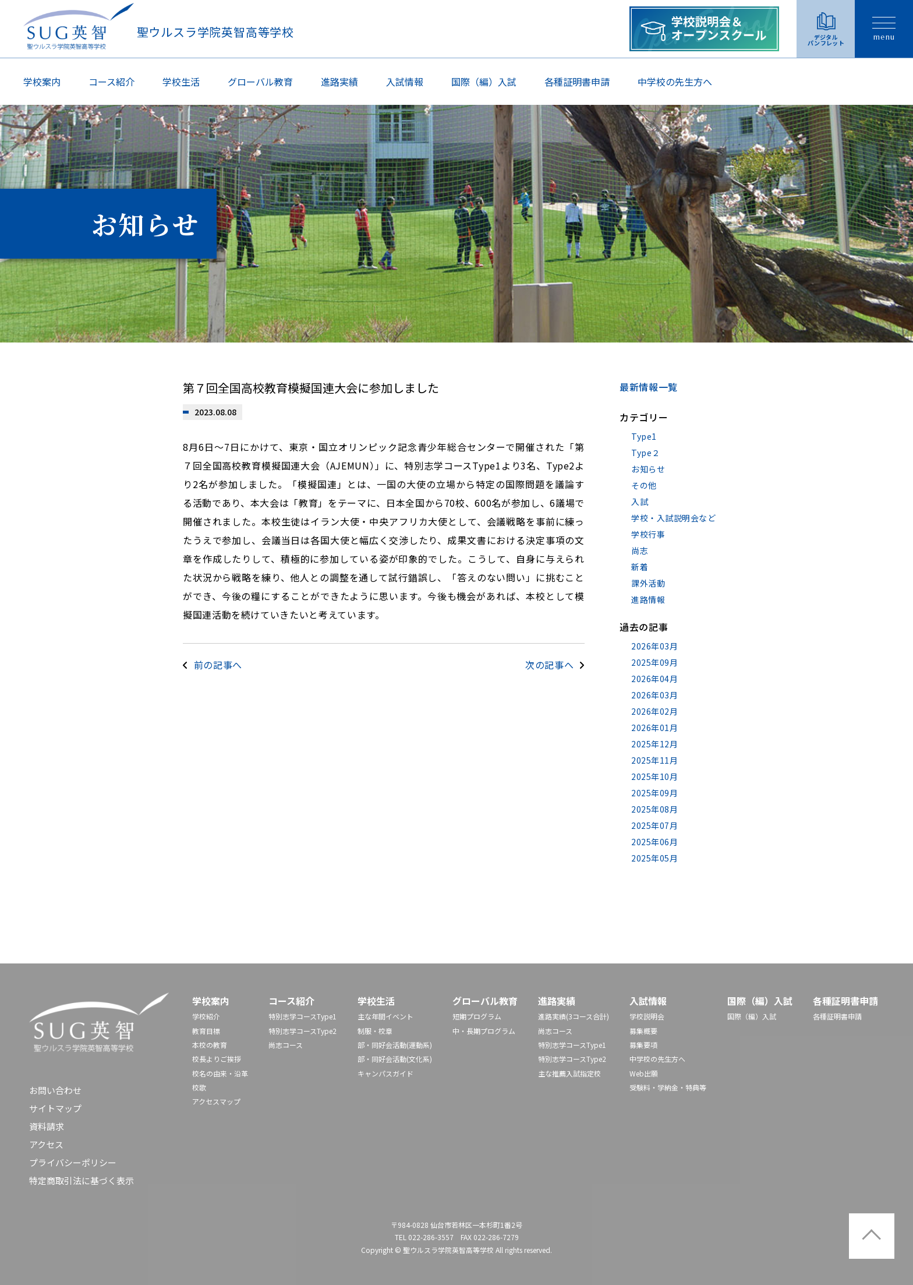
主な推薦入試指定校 (569, 1073)
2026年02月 (654, 711)
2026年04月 (654, 678)
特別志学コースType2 (302, 1031)
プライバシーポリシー (72, 1162)
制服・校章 (375, 1031)
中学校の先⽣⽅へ (675, 82)
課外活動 (648, 583)
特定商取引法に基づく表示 (81, 1180)
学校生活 (181, 82)
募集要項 (643, 1045)
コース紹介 (112, 82)
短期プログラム (476, 1016)
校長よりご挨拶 (216, 1059)
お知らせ (648, 469)
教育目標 (206, 1031)
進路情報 (648, 599)
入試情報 (404, 82)
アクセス (46, 1144)
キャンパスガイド (385, 1073)
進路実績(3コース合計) (573, 1016)
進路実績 (339, 82)
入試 (639, 501)
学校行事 (648, 534)
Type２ (645, 452)
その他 (644, 485)
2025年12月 (654, 744)
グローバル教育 (260, 82)
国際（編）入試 (483, 82)
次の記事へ (549, 665)
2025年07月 (654, 825)
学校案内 (42, 82)
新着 (639, 567)
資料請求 (46, 1126)
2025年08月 (654, 809)
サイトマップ (55, 1108)
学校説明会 (646, 1016)
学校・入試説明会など (673, 518)
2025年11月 (654, 760)
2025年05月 (654, 858)
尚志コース (285, 1045)
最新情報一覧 (649, 387)
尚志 (639, 550)
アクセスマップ (216, 1101)
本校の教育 (209, 1045)
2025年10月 (654, 776)
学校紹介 (206, 1016)
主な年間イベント (385, 1016)
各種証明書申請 (577, 82)
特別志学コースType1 (302, 1016)
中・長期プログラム (483, 1031)
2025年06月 (654, 842)
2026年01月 (654, 727)
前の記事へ (218, 665)
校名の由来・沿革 (220, 1073)
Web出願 (643, 1073)
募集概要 (643, 1031)
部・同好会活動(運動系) (395, 1045)
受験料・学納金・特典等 (667, 1087)
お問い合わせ (55, 1090)
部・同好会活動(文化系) (395, 1059)
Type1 (644, 436)
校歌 (199, 1087)
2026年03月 (654, 646)
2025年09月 (654, 662)
